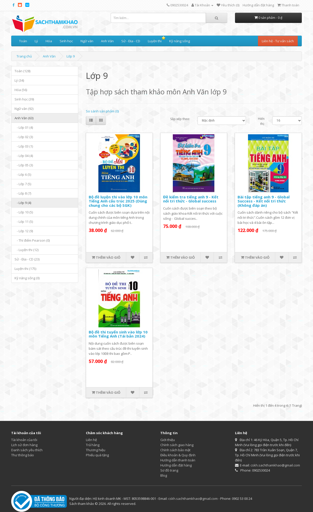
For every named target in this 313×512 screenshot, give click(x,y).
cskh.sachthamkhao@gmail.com (275, 465)
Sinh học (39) (24, 99)
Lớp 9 (71, 56)
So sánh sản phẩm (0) (102, 111)
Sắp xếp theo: (180, 119)
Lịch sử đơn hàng (24, 445)
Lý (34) (19, 80)
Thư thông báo (22, 455)
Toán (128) (22, 71)
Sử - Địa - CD (130, 41)
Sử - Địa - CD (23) (27, 259)
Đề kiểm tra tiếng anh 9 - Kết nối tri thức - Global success (190, 199)
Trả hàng (92, 445)
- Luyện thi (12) (26, 249)
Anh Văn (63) (24, 118)
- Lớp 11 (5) (24, 221)
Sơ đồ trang (169, 470)
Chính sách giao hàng (176, 445)
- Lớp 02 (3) (24, 137)
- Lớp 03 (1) (24, 146)
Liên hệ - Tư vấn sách (278, 41)
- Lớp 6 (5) (23, 174)
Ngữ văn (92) (24, 108)
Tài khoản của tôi (24, 439)
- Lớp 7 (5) (23, 184)
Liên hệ (91, 439)
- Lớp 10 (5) (24, 212)
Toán (23, 41)
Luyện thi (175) (25, 268)
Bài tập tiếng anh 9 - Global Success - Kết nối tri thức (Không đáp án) (264, 201)
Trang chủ (24, 56)
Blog (163, 475)
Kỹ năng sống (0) (27, 278)
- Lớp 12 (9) (24, 231)
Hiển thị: (261, 121)
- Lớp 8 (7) (23, 193)
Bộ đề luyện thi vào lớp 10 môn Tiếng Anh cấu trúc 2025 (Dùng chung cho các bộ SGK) (118, 201)
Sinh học (66, 41)
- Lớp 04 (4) (24, 155)
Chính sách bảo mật (175, 450)
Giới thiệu (167, 439)
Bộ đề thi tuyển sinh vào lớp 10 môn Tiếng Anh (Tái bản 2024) (118, 334)
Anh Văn (107, 41)
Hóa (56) (21, 89)
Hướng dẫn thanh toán (177, 460)
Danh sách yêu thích (27, 450)
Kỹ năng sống (179, 41)
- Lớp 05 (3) (24, 165)
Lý (36, 41)
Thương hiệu (95, 450)
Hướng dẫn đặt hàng (258, 5)
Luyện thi (155, 41)
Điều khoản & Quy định (177, 455)
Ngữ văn (87, 41)
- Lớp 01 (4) (24, 127)
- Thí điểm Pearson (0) (32, 240)
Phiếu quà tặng (97, 455)
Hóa (49, 41)
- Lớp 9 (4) (23, 202)
